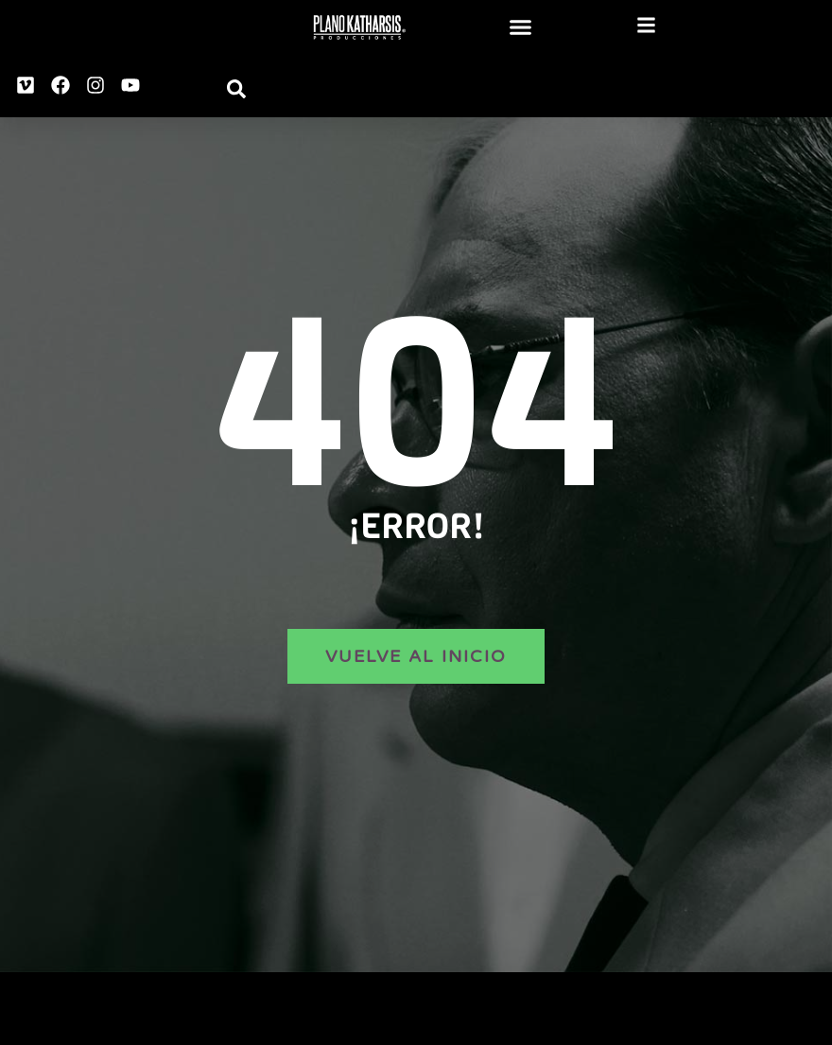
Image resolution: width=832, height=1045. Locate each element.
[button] (521, 27)
